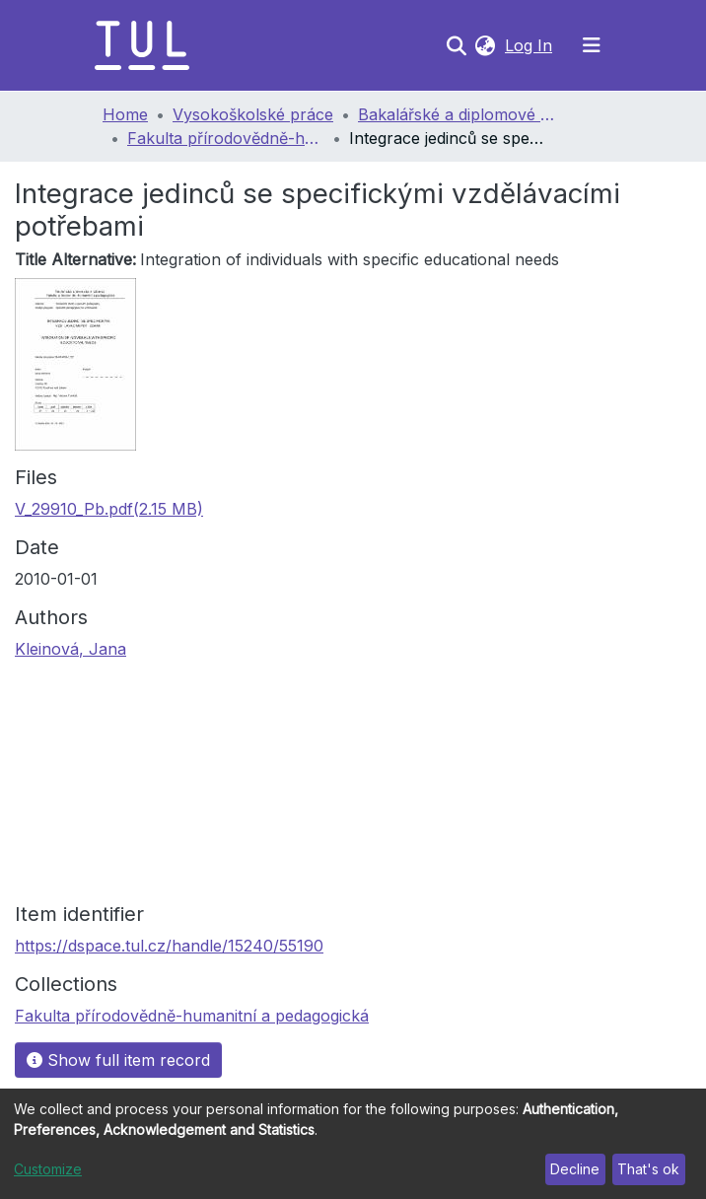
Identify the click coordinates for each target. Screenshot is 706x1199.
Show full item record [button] (118, 1060)
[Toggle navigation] (591, 45)
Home (125, 114)
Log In (530, 45)
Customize (48, 1169)
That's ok (648, 1169)
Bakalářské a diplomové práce (456, 114)
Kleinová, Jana (70, 649)
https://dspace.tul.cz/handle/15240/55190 (169, 945)
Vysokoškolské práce (253, 114)
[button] (484, 45)
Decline (575, 1169)
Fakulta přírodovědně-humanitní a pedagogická (225, 138)
